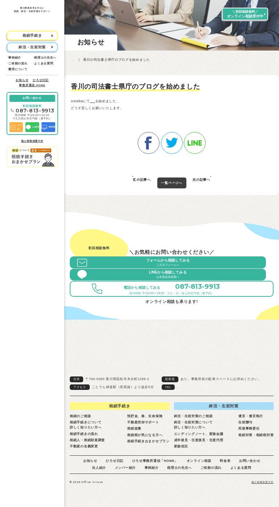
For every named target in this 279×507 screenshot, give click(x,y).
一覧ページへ (171, 181)
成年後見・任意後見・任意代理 (198, 442)
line (195, 141)
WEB (48, 127)
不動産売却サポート (143, 425)
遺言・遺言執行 (250, 418)
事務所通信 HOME (32, 85)
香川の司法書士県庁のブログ (113, 101)
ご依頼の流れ (17, 63)
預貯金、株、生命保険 (144, 418)
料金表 (225, 463)
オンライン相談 (199, 463)
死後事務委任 (248, 431)
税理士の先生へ (45, 57)
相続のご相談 (80, 418)
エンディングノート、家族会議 (198, 436)
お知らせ (22, 80)
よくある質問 (43, 63)
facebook (148, 141)
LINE (32, 127)
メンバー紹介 (125, 470)
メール (16, 127)
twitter (172, 141)
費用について (17, 69)
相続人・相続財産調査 (87, 442)
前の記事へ (142, 180)
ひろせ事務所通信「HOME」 (155, 463)
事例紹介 (14, 57)
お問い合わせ (32, 98)
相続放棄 (134, 431)
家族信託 (181, 449)
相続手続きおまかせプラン (148, 443)
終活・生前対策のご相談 (193, 418)
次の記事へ (201, 180)
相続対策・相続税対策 (256, 437)
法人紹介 (99, 470)
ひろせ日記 (41, 80)
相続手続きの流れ (84, 436)
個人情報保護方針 (32, 141)
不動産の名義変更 (84, 449)
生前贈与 (245, 425)
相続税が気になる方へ (144, 437)
